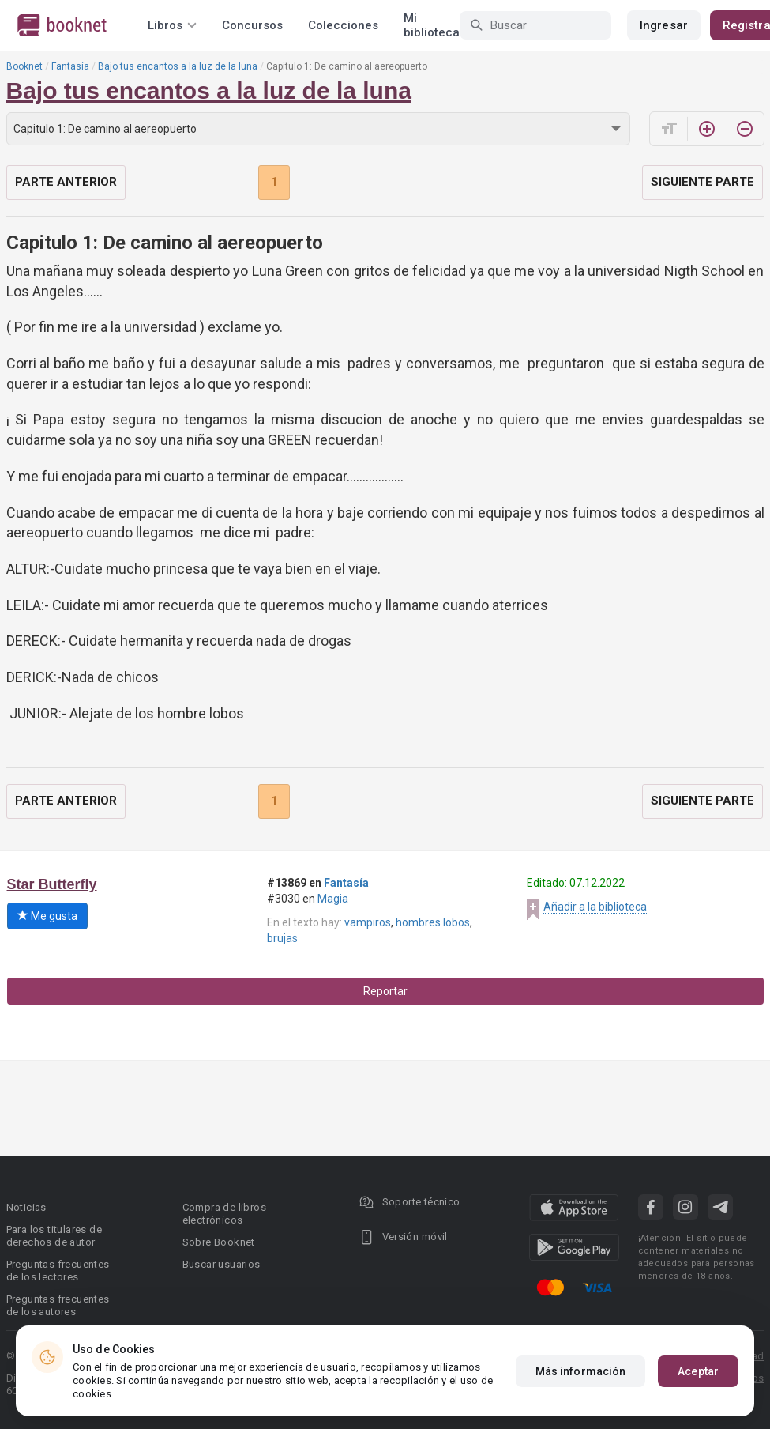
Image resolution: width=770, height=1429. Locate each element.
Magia (332, 898)
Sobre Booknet (218, 1242)
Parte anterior (66, 182)
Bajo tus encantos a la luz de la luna (177, 66)
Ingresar (664, 25)
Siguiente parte (702, 182)
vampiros (367, 922)
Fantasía (70, 66)
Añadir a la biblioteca (595, 906)
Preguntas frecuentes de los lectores (58, 1270)
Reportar (385, 991)
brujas (282, 938)
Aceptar (698, 1371)
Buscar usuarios (221, 1264)
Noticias (26, 1207)
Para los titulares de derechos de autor (54, 1236)
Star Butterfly (52, 884)
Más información (580, 1371)
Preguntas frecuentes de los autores (58, 1305)
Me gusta (47, 916)
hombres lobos (433, 922)
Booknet (24, 66)
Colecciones (343, 25)
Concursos (252, 25)
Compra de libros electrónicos (224, 1213)
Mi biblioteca (432, 25)
